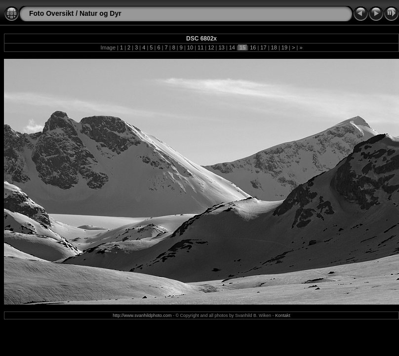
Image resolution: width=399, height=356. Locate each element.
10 (190, 47)
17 (263, 47)
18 (274, 47)
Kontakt (282, 315)
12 (210, 47)
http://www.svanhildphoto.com (142, 315)
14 (232, 47)
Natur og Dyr (100, 13)
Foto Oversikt (51, 13)
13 (221, 47)
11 (200, 47)
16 (252, 47)
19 (284, 47)
